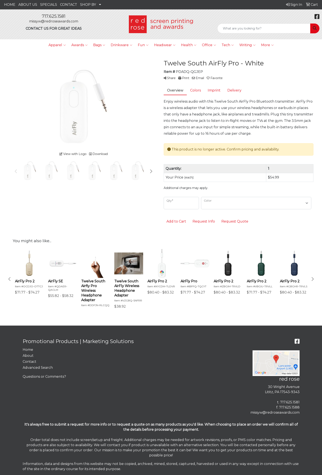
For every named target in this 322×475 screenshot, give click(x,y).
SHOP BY (88, 5)
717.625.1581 (53, 16)
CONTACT (68, 5)
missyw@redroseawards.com (53, 21)
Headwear (164, 45)
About (28, 356)
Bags (99, 45)
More (267, 45)
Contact (29, 362)
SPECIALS (48, 5)
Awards (79, 45)
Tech (228, 45)
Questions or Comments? (44, 377)
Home (28, 350)
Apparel (57, 45)
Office (209, 45)
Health (188, 45)
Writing (247, 45)
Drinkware (121, 45)
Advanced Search (38, 368)
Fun (143, 45)
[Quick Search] (263, 28)
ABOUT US (27, 5)
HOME (9, 5)
